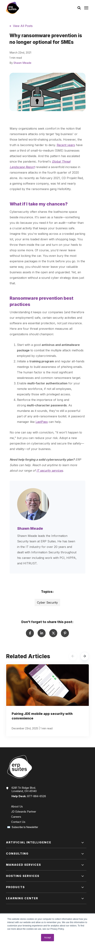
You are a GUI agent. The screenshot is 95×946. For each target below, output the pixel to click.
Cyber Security (47, 602)
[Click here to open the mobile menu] (86, 8)
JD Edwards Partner (23, 811)
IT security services (49, 470)
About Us (17, 806)
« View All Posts (21, 26)
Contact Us (18, 822)
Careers (16, 816)
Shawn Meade (22, 63)
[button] (79, 8)
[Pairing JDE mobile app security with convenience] (47, 700)
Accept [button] (47, 937)
